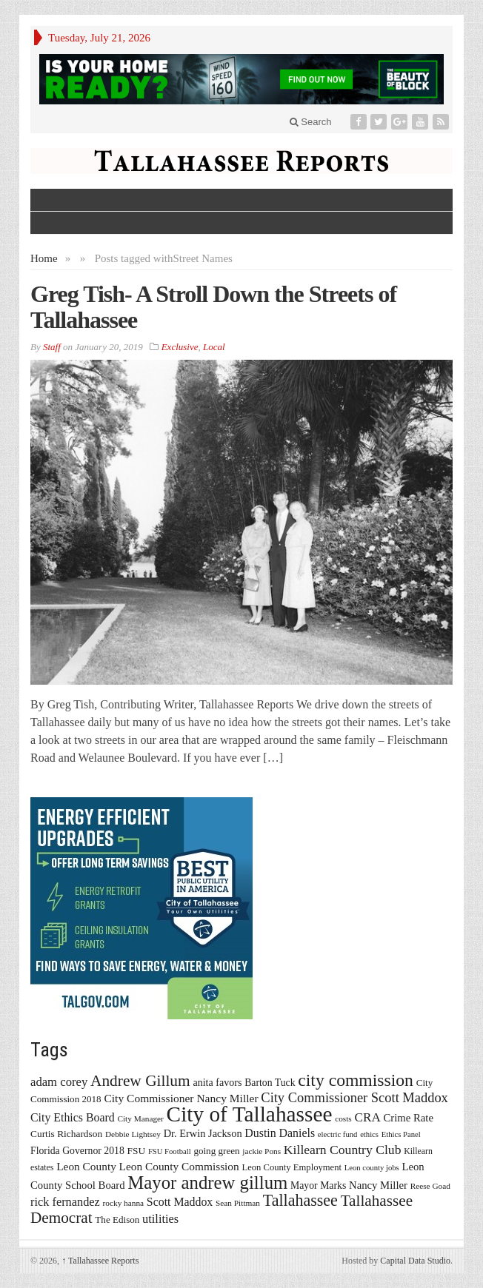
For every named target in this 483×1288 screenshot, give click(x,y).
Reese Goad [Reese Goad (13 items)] (430, 1185)
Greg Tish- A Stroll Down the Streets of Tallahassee (213, 307)
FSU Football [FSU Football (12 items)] (169, 1151)
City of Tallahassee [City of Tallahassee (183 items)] (250, 1114)
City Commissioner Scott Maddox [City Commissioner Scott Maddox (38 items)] (354, 1097)
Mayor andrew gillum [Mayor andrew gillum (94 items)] (207, 1183)
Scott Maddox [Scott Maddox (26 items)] (180, 1201)
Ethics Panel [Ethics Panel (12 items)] (401, 1134)
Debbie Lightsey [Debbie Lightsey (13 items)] (133, 1134)
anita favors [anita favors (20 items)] (217, 1082)
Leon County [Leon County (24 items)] (86, 1166)
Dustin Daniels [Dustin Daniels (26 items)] (279, 1133)
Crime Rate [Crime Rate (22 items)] (408, 1118)
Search (311, 121)
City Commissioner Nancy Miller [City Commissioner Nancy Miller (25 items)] (181, 1098)
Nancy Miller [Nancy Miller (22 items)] (378, 1185)
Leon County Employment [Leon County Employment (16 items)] (292, 1167)
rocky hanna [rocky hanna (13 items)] (123, 1202)
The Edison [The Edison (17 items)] (117, 1219)
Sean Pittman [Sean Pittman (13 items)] (238, 1202)
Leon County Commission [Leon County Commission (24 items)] (179, 1166)
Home (44, 258)
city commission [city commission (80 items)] (355, 1080)
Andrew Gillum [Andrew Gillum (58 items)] (140, 1081)
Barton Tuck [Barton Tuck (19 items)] (269, 1082)
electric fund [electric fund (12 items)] (338, 1134)
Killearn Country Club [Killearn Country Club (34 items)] (343, 1149)
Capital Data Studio (415, 1260)
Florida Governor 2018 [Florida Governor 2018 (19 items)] (77, 1150)
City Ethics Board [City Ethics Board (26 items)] (72, 1117)
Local (214, 346)
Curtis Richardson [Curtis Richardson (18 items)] (66, 1133)
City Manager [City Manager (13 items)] (140, 1118)
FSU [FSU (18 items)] (136, 1150)
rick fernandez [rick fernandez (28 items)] (65, 1202)
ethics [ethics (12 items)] (369, 1134)
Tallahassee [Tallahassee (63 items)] (300, 1200)
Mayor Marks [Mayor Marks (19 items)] (318, 1185)
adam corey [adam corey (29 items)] (58, 1082)
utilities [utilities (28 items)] (160, 1219)
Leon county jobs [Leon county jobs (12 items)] (371, 1168)
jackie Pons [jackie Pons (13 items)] (261, 1151)
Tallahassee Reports (100, 1260)
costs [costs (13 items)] (343, 1118)
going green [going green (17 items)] (216, 1150)
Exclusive (180, 346)
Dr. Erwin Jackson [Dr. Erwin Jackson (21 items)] (203, 1133)
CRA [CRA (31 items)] (368, 1117)
